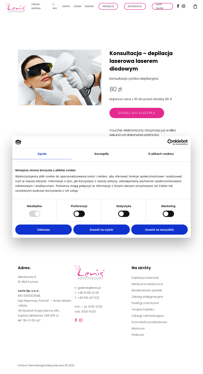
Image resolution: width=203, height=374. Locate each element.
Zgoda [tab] (42, 153)
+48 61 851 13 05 (88, 293)
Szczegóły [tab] (101, 153)
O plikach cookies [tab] (161, 153)
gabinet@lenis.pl (89, 288)
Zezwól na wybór (101, 229)
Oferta (66, 7)
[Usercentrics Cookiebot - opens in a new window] (170, 142)
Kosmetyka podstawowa (149, 322)
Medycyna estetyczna (147, 284)
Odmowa (43, 229)
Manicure (138, 328)
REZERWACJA (135, 7)
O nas (55, 7)
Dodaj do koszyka (136, 113)
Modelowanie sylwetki (147, 290)
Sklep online (159, 7)
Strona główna (36, 7)
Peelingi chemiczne (145, 303)
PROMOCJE (108, 7)
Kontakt (89, 7)
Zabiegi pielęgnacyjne (147, 297)
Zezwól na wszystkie (159, 229)
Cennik (77, 7)
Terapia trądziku (143, 309)
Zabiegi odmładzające (148, 316)
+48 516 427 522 (88, 298)
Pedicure (138, 335)
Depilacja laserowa (145, 278)
